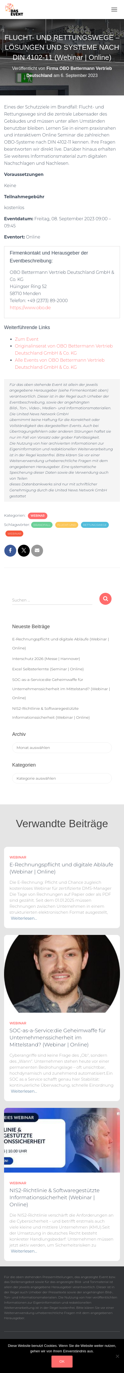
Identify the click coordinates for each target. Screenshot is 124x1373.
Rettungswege (95, 525)
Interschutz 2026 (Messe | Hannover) (46, 658)
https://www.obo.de (30, 307)
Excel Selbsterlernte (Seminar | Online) (48, 669)
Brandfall (41, 525)
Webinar (38, 515)
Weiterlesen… (24, 918)
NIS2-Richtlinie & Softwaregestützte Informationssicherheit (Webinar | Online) (54, 1197)
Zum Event (26, 339)
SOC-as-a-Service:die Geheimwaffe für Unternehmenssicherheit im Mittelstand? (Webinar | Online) (61, 688)
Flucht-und (66, 525)
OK (62, 1361)
